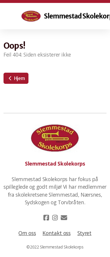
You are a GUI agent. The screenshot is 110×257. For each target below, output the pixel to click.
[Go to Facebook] (46, 217)
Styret (84, 232)
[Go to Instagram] (55, 217)
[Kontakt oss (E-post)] (64, 217)
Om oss (27, 232)
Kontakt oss (56, 232)
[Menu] (15, 16)
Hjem (16, 78)
